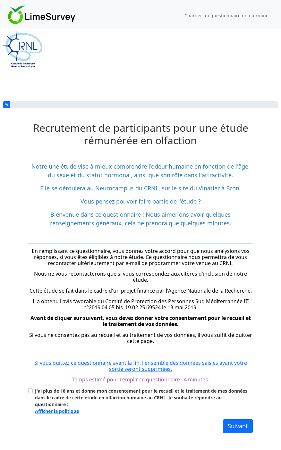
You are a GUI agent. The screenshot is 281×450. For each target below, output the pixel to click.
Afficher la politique (57, 411)
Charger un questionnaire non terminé (226, 16)
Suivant (238, 426)
